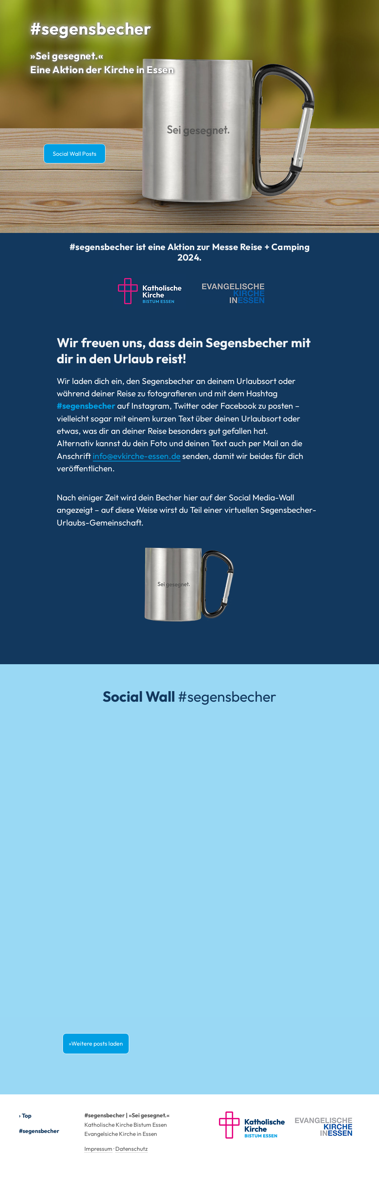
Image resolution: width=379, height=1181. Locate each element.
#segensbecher (39, 1130)
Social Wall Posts (74, 153)
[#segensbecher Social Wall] (189, 870)
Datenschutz (131, 1148)
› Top (25, 1115)
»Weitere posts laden (96, 1043)
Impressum (98, 1148)
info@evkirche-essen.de (136, 456)
